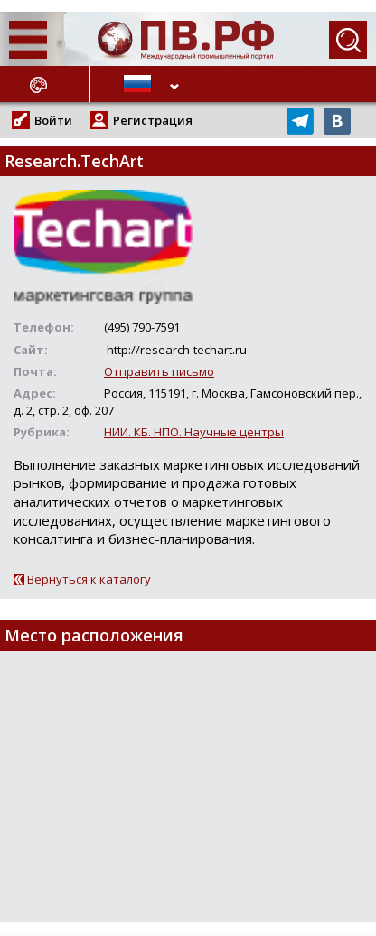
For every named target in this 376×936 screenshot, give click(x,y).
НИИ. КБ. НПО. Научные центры (194, 432)
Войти (53, 120)
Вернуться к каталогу (89, 579)
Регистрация (153, 120)
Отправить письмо (159, 371)
